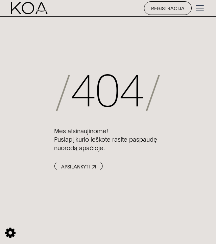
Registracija (168, 8)
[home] (29, 8)
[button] (198, 8)
